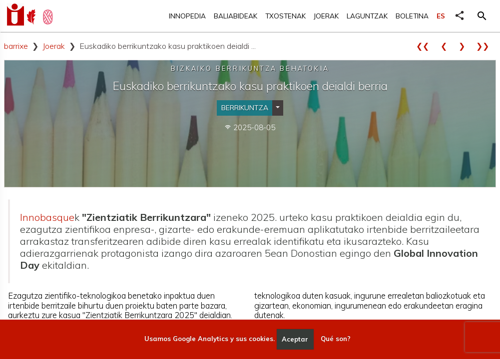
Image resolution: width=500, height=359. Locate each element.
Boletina (412, 15)
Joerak (326, 15)
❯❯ (486, 46)
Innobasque (47, 217)
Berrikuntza (244, 107)
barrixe (16, 46)
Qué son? (336, 339)
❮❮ (426, 46)
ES (441, 15)
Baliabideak (235, 15)
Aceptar (295, 339)
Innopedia (187, 15)
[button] (482, 16)
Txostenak (285, 15)
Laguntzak (367, 15)
